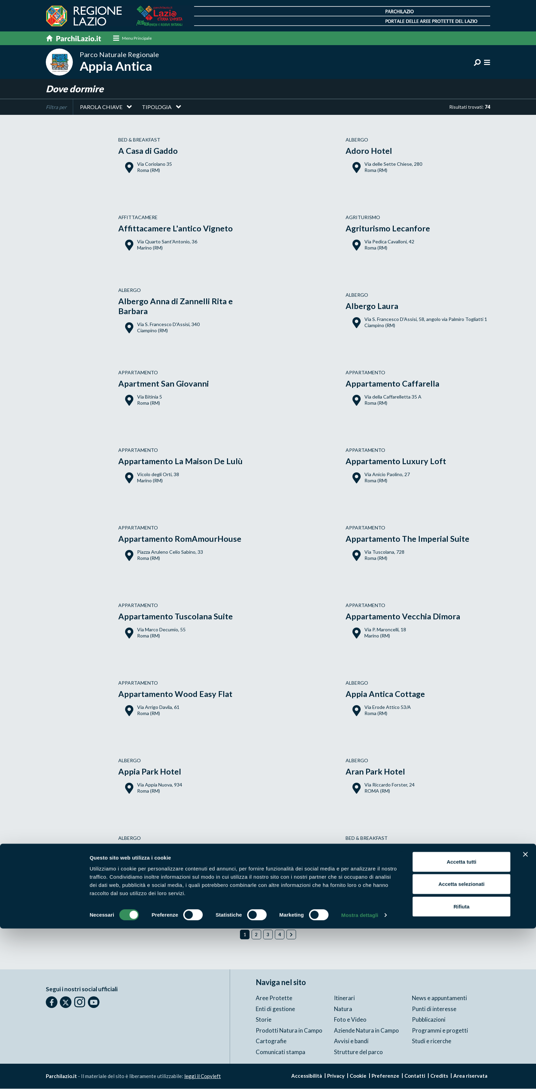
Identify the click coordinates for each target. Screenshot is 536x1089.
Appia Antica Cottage (385, 694)
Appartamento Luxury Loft (396, 461)
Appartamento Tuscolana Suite (175, 616)
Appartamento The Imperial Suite (408, 539)
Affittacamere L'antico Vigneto (175, 228)
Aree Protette (274, 998)
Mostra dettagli (359, 1075)
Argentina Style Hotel (159, 849)
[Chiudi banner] (525, 1014)
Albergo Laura (372, 306)
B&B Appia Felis (375, 849)
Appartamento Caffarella (392, 384)
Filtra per (56, 107)
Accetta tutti (462, 1022)
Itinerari (344, 998)
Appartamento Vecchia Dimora (403, 616)
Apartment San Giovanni (163, 384)
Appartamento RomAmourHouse (180, 539)
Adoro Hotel (369, 151)
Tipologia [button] (157, 107)
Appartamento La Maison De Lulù (180, 461)
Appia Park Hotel (150, 772)
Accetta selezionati (461, 1044)
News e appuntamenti (439, 998)
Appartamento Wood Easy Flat (175, 694)
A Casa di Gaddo (148, 151)
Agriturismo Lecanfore (388, 228)
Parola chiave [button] (101, 107)
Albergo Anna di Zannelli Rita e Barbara (175, 306)
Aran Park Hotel (376, 772)
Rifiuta (462, 1067)
